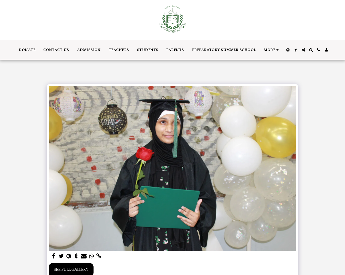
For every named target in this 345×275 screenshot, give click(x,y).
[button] (295, 50)
